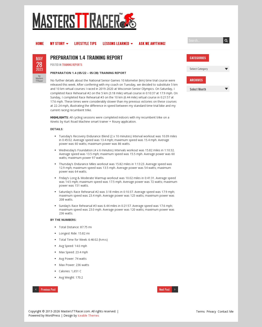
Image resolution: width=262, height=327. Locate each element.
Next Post (164, 289)
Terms (200, 311)
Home (40, 43)
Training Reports (72, 64)
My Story (57, 43)
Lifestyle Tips (85, 43)
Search (226, 40)
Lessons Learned (116, 43)
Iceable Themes (88, 315)
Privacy (211, 311)
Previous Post (48, 289)
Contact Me (226, 311)
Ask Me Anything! (152, 43)
